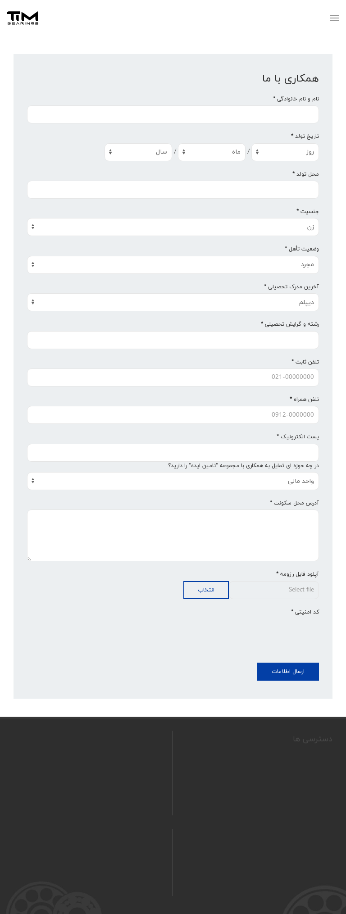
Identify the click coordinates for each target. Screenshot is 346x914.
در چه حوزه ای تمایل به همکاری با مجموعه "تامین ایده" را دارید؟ (243, 466)
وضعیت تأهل (302, 249)
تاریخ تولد (305, 136)
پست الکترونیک (298, 437)
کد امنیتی (305, 612)
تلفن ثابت (305, 362)
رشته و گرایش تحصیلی (290, 324)
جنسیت (307, 212)
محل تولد (305, 174)
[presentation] (250, 636)
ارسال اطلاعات (288, 672)
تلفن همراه (304, 400)
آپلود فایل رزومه (297, 574)
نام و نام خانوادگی (296, 99)
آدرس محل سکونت (294, 503)
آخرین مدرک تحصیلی (291, 287)
